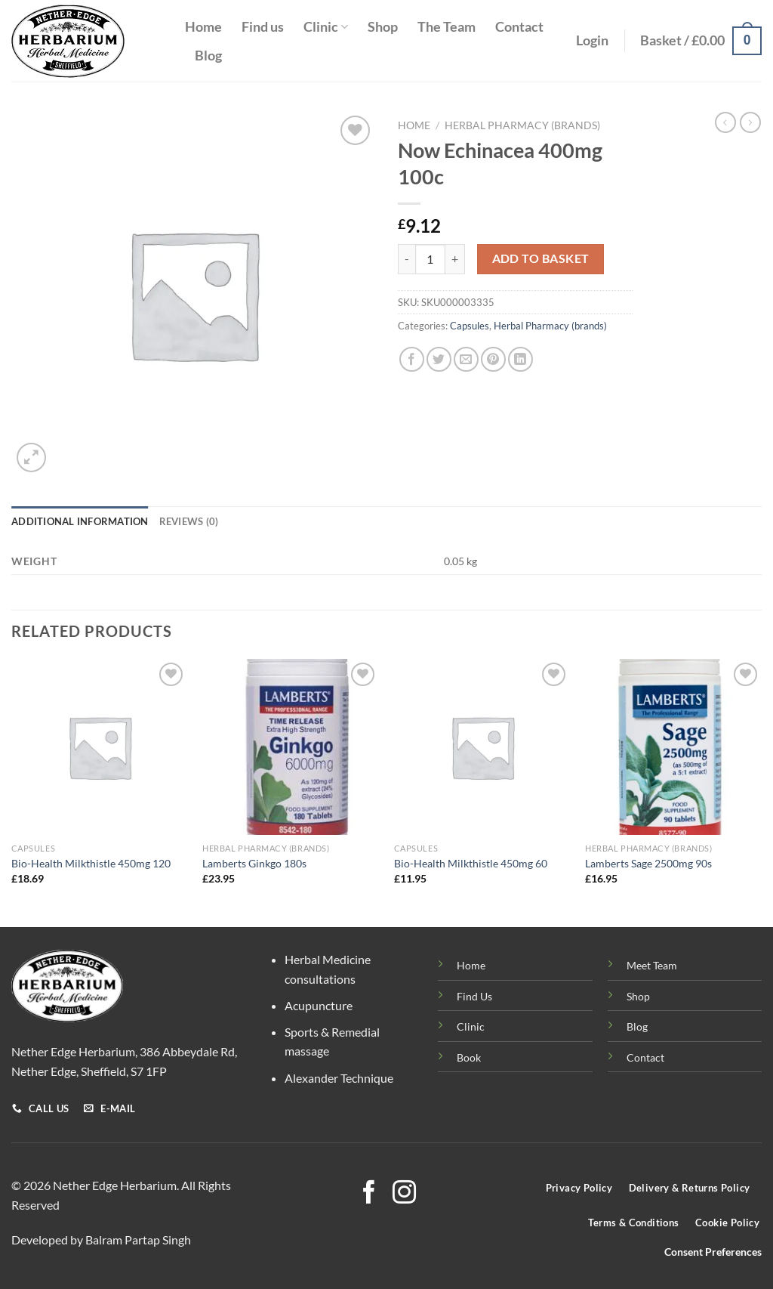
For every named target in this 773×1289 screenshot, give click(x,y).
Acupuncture (319, 1005)
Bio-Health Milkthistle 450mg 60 (470, 863)
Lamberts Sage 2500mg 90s (648, 863)
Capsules (469, 326)
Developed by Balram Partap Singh (101, 1239)
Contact (519, 27)
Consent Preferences (713, 1252)
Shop (383, 27)
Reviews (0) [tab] (189, 521)
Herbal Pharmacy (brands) (522, 125)
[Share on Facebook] (411, 359)
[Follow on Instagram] (404, 1194)
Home (203, 27)
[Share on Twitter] (439, 359)
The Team (446, 27)
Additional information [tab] (80, 521)
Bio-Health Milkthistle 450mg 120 (91, 863)
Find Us (474, 996)
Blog (208, 55)
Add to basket (541, 258)
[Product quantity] (430, 259)
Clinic (325, 27)
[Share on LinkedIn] (520, 359)
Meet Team (652, 965)
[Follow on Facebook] (368, 1194)
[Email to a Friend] (466, 359)
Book (469, 1057)
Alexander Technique (339, 1078)
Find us (263, 27)
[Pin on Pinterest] (493, 359)
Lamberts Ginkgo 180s (254, 863)
